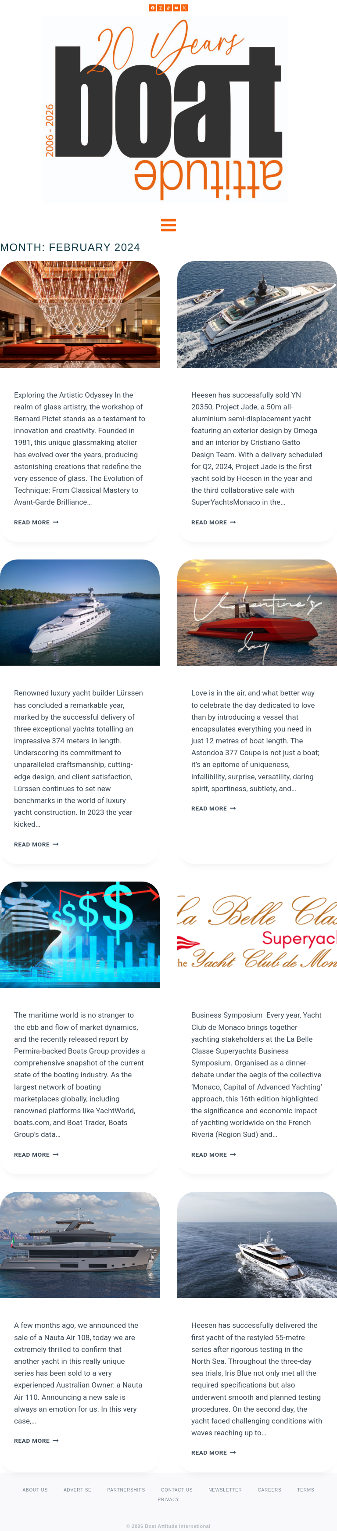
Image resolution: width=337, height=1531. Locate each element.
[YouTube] (176, 7)
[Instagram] (160, 7)
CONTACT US (177, 1490)
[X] (184, 7)
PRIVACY (168, 1499)
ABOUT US (35, 1490)
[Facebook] (152, 7)
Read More (36, 522)
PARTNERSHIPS (126, 1490)
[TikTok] (168, 7)
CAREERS (270, 1490)
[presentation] (80, 314)
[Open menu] (168, 225)
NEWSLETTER (225, 1490)
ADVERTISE (78, 1490)
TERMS (305, 1490)
